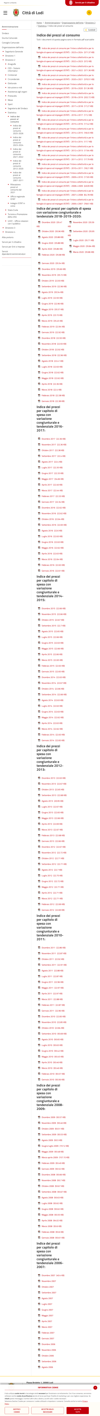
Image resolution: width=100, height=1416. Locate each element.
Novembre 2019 (52, 274)
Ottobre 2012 (51, 858)
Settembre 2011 (52, 964)
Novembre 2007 (47, 1281)
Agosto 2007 (45, 1298)
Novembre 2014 (52, 683)
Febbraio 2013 (51, 835)
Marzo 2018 (49, 389)
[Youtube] (72, 12)
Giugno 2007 (45, 1309)
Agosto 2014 (50, 700)
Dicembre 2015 (51, 608)
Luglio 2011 (50, 976)
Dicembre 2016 (51, 507)
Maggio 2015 (51, 648)
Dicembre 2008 (51, 1174)
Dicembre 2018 (51, 338)
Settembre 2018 (52, 355)
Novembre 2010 (52, 1022)
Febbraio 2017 (51, 496)
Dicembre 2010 (51, 1016)
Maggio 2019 (51, 309)
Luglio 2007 (45, 1304)
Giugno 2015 (50, 642)
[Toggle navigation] (6, 13)
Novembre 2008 (51, 1180)
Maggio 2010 (51, 1056)
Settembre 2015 (51, 625)
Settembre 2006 (47, 1361)
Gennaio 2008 (51, 1237)
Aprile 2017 (50, 484)
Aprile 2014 (50, 723)
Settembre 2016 (52, 524)
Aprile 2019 (50, 315)
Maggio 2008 (51, 1214)
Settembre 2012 (52, 864)
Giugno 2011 (50, 982)
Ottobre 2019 (51, 280)
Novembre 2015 (52, 614)
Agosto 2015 (50, 631)
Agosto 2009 (50, 1140)
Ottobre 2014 (51, 688)
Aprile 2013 (50, 823)
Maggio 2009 (51, 1151)
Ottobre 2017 (51, 450)
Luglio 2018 (50, 366)
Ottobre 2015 (51, 619)
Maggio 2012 (51, 887)
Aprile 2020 (50, 248)
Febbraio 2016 (51, 565)
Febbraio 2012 (51, 904)
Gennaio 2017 (51, 501)
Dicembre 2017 (51, 438)
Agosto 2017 (50, 461)
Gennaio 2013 (51, 841)
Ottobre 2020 (51, 231)
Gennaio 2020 (51, 263)
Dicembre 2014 (51, 677)
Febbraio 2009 (51, 1163)
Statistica (42, 25)
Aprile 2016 (50, 553)
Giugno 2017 (50, 473)
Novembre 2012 (52, 852)
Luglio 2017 (50, 467)
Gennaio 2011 (51, 1010)
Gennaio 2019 (51, 332)
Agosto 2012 (50, 869)
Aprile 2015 (50, 654)
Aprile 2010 (50, 1062)
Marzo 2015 (50, 660)
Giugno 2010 (50, 1050)
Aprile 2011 (50, 993)
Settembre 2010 (52, 1033)
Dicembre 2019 (52, 269)
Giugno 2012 (50, 881)
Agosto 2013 (50, 801)
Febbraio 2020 (51, 254)
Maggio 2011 (51, 987)
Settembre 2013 (52, 795)
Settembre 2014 (52, 694)
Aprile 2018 (50, 383)
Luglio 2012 (50, 875)
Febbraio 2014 (51, 734)
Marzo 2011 (50, 999)
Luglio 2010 (50, 1045)
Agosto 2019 (50, 292)
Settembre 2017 (51, 456)
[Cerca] (89, 12)
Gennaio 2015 (51, 671)
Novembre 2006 (47, 1349)
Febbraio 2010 (51, 1073)
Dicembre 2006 (46, 1344)
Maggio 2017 (51, 479)
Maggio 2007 (45, 1315)
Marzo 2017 (50, 490)
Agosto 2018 (50, 361)
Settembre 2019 (52, 286)
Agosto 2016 (50, 530)
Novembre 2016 (52, 513)
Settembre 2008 (52, 1191)
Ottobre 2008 (51, 1186)
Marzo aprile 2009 (53, 1157)
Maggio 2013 (51, 818)
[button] (9, 2)
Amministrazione (52, 22)
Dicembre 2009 (51, 1117)
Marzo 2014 (50, 728)
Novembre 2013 (52, 783)
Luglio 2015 (50, 637)
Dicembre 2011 (51, 947)
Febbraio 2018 (51, 395)
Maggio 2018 (51, 378)
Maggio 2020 (82, 246)
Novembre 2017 (52, 444)
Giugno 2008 (50, 1209)
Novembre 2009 (52, 1123)
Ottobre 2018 (51, 349)
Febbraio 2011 (51, 1005)
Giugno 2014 (50, 711)
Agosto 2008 (50, 1197)
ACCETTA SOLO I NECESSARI (47, 1410)
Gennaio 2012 (51, 909)
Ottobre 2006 (46, 1355)
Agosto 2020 (50, 237)
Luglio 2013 (50, 806)
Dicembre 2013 (51, 778)
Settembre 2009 (52, 1134)
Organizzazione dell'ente (72, 22)
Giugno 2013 (50, 812)
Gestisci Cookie (16, 1410)
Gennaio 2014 (51, 740)
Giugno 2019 (50, 303)
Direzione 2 (90, 22)
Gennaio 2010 (51, 1079)
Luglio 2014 (50, 705)
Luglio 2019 (50, 297)
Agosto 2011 (50, 970)
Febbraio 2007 (46, 1332)
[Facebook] (64, 12)
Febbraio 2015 (51, 665)
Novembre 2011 (52, 953)
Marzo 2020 (81, 252)
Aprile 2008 (50, 1220)
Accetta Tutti (77, 1410)
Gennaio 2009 (51, 1168)
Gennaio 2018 (51, 401)
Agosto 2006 (45, 1367)
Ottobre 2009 (51, 1128)
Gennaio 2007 (46, 1338)
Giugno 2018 (50, 372)
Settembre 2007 (47, 1292)
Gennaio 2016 (51, 570)
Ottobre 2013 (51, 789)
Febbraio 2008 (51, 1231)
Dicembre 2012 (51, 846)
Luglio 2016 (50, 536)
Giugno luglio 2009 (53, 1145)
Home (39, 22)
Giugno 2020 (51, 243)
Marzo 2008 (49, 1226)
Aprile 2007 (45, 1321)
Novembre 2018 (52, 343)
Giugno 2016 (50, 542)
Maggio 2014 (51, 717)
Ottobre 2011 (51, 959)
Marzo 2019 (50, 320)
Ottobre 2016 (51, 519)
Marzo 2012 (50, 898)
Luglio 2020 (81, 240)
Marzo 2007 (45, 1327)
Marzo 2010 (50, 1068)
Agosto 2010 (50, 1039)
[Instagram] (80, 12)
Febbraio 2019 (51, 326)
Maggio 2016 (51, 547)
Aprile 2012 (50, 892)
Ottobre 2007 (46, 1286)
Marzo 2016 (50, 559)
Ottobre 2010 (51, 1027)
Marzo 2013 (50, 829)
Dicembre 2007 (51, 1275)
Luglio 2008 (50, 1203)
